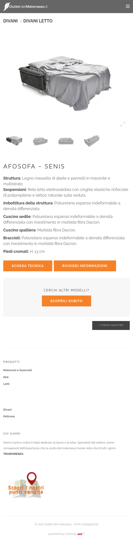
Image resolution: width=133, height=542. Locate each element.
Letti (6, 384)
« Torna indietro (111, 325)
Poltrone (9, 416)
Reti (5, 377)
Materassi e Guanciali (17, 370)
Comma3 (75, 533)
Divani (7, 409)
